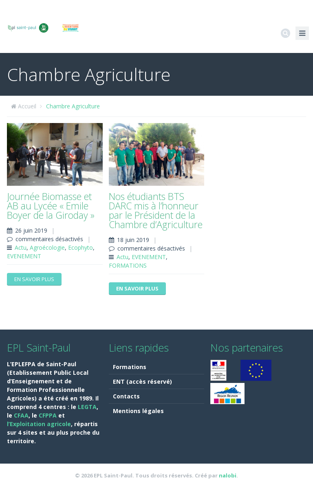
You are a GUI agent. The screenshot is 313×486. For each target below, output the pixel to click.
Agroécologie (47, 247)
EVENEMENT (24, 256)
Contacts (126, 396)
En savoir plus (34, 279)
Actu (20, 247)
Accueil (27, 106)
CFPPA (48, 415)
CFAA (21, 415)
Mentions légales (138, 411)
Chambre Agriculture (73, 106)
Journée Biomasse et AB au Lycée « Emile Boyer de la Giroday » (51, 206)
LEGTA (87, 407)
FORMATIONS (128, 265)
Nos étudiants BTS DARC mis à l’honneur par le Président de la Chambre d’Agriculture (156, 210)
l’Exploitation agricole (39, 424)
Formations (129, 367)
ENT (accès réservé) (142, 381)
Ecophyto (80, 247)
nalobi (227, 475)
